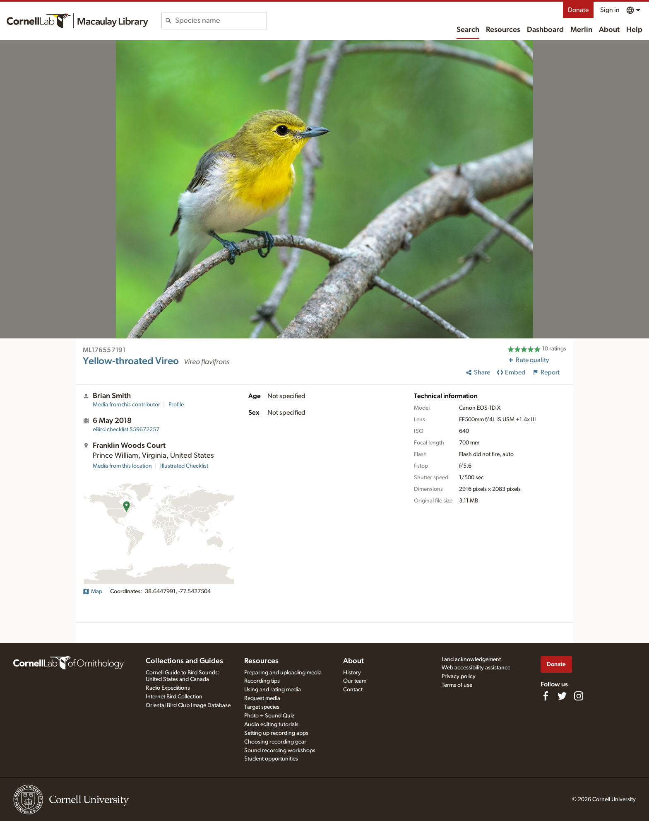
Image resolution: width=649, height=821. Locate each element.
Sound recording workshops (279, 750)
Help (634, 30)
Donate (578, 10)
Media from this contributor (126, 405)
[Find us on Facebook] (545, 696)
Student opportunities (271, 759)
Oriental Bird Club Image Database (188, 705)
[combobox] (221, 20)
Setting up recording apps (276, 733)
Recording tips (262, 681)
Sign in (610, 10)
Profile (176, 405)
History (352, 673)
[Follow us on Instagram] (579, 696)
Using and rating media (272, 690)
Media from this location (122, 466)
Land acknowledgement (471, 659)
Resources (503, 30)
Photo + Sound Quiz (269, 716)
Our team (354, 681)
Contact (353, 690)
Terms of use (457, 685)
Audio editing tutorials (271, 724)
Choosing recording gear (275, 742)
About (609, 30)
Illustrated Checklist (184, 466)
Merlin (581, 30)
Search (468, 30)
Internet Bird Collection (174, 697)
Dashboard (545, 30)
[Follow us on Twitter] (562, 696)
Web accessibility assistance (476, 668)
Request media (262, 698)
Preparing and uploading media (283, 673)
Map (92, 591)
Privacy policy (459, 676)
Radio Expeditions (168, 688)
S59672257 (126, 429)
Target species (261, 707)
